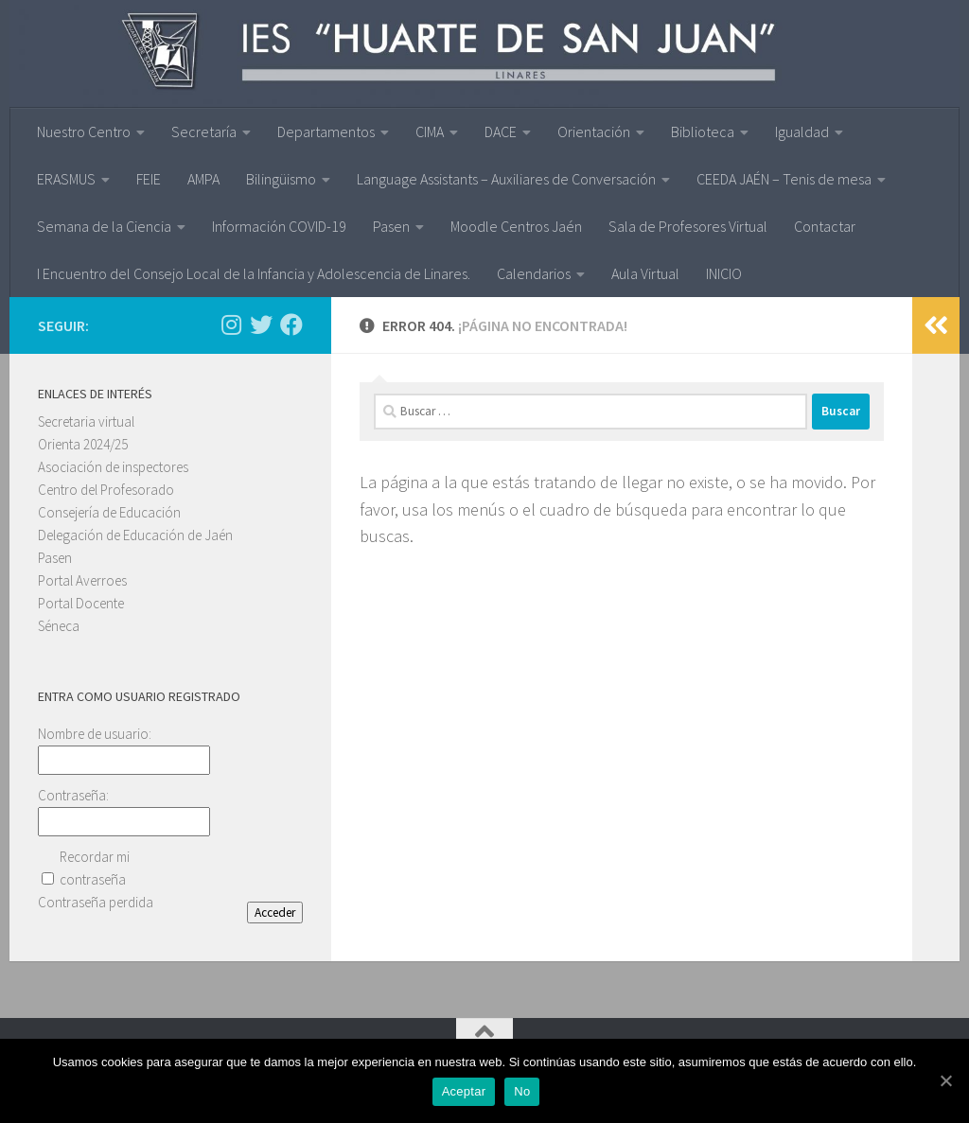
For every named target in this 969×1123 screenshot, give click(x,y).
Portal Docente (81, 603)
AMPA (203, 178)
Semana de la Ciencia (104, 226)
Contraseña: (73, 795)
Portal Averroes (82, 580)
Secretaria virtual (86, 421)
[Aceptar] (945, 1082)
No (526, 1095)
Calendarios (534, 273)
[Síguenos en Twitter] (261, 324)
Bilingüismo (281, 178)
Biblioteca (702, 131)
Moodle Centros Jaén (516, 226)
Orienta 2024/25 (83, 444)
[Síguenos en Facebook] (291, 324)
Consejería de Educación (109, 512)
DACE (500, 131)
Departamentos (326, 131)
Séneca (58, 626)
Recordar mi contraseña (95, 868)
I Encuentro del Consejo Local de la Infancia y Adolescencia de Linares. (253, 273)
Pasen (391, 226)
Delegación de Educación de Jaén (135, 535)
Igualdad (802, 131)
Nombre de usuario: (94, 734)
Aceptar (467, 1095)
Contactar (824, 226)
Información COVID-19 (279, 226)
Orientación (593, 131)
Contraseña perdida (95, 902)
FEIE (148, 178)
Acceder (275, 912)
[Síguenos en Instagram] (231, 324)
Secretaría (204, 131)
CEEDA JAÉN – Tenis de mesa (784, 178)
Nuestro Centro (84, 131)
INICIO (724, 273)
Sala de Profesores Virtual (687, 226)
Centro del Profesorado (106, 490)
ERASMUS (66, 178)
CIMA (429, 131)
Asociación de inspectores (113, 467)
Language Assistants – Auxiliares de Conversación (506, 178)
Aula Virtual (645, 273)
